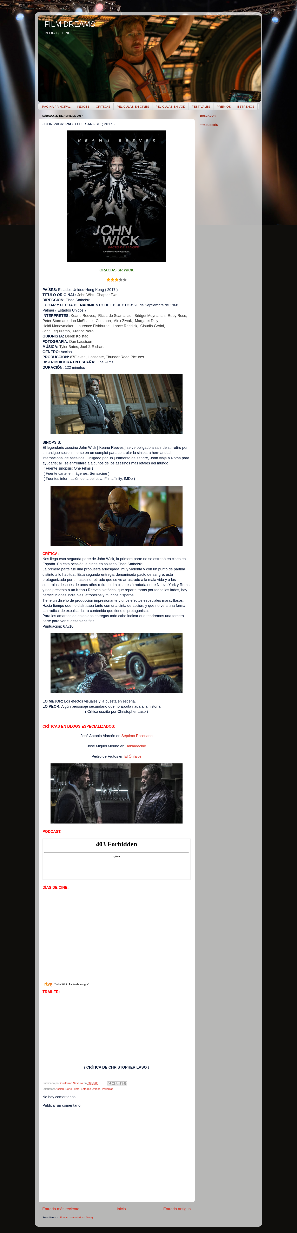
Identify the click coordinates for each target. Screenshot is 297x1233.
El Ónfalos (132, 756)
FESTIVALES (201, 106)
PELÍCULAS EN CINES (133, 106)
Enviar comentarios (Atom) (76, 1217)
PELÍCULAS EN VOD (170, 106)
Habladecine (135, 746)
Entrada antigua (177, 1209)
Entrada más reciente (60, 1209)
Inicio (121, 1209)
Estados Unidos (90, 1088)
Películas (107, 1088)
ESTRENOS (245, 106)
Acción (59, 1088)
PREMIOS (224, 106)
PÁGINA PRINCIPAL (56, 106)
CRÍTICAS (103, 106)
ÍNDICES (83, 106)
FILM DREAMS (69, 24)
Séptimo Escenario (137, 736)
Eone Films (72, 1088)
